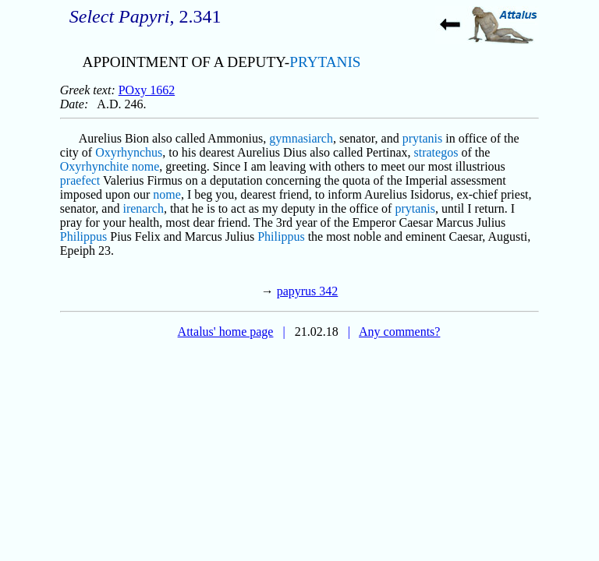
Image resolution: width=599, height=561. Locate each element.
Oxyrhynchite (94, 166)
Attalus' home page (226, 331)
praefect (80, 180)
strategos (436, 152)
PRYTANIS (324, 62)
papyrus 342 (307, 291)
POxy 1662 (147, 90)
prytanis (422, 138)
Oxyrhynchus (128, 152)
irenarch (142, 208)
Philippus (83, 236)
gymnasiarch (301, 138)
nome (146, 166)
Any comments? (399, 331)
